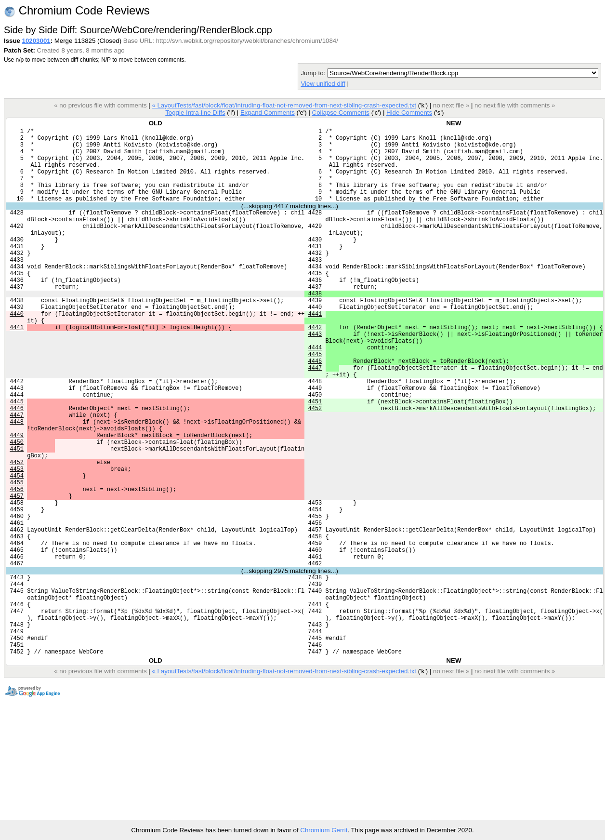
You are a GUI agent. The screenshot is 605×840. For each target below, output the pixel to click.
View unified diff (323, 83)
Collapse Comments (340, 112)
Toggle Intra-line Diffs (195, 112)
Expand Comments (267, 112)
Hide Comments (409, 112)
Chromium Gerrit (323, 830)
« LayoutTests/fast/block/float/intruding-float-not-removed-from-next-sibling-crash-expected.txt (284, 105)
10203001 (36, 40)
